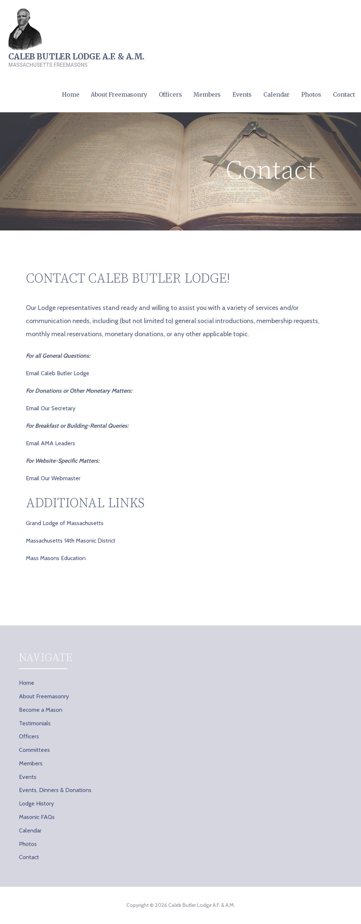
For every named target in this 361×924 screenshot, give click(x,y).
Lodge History (36, 803)
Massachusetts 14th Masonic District (70, 540)
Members (207, 94)
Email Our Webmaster (53, 478)
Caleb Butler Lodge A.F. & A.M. (76, 56)
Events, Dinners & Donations (55, 790)
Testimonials (35, 723)
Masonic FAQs (37, 817)
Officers (170, 94)
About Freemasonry (119, 94)
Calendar (276, 94)
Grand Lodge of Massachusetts (64, 523)
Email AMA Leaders (50, 443)
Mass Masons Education (56, 558)
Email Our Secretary (50, 408)
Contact (344, 94)
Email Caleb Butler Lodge (57, 373)
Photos (311, 94)
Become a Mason (40, 709)
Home (70, 94)
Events (242, 94)
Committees (34, 749)
